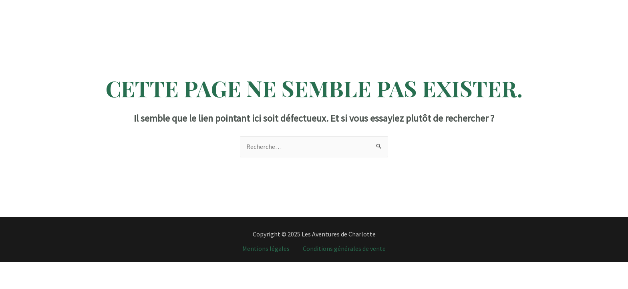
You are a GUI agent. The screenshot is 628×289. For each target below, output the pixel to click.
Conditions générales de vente (344, 248)
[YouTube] (587, 6)
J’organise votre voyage (431, 6)
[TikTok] (574, 6)
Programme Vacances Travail (292, 6)
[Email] (600, 6)
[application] (236, 6)
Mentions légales (266, 248)
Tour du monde (365, 6)
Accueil (173, 6)
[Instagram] (560, 6)
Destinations (218, 6)
